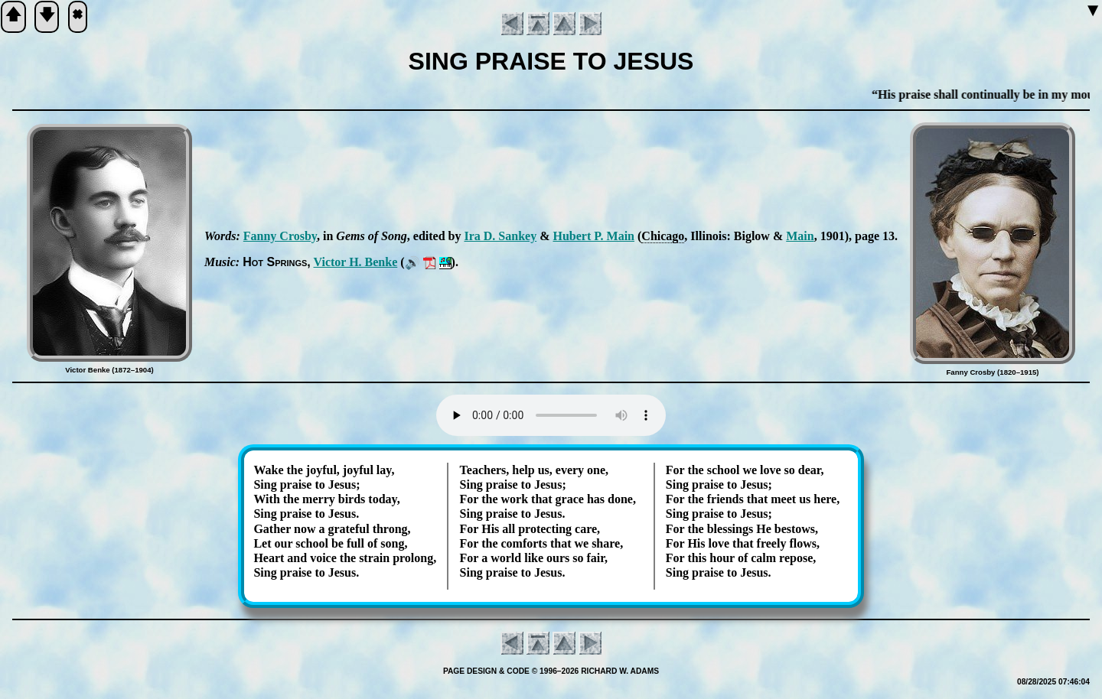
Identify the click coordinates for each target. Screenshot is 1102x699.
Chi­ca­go (662, 235)
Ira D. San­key (500, 235)
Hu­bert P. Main (593, 235)
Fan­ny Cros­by (280, 235)
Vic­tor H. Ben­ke (356, 261)
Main (799, 235)
